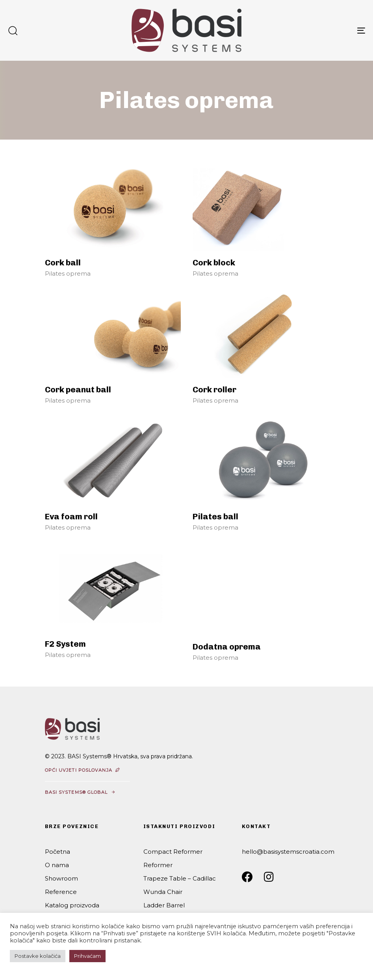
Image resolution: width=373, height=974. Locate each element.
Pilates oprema (68, 273)
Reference (61, 892)
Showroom (61, 878)
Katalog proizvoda (72, 905)
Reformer (158, 865)
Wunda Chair (162, 892)
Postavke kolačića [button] (38, 956)
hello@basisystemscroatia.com (288, 851)
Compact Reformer (172, 851)
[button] (12, 30)
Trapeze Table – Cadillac (179, 878)
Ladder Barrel (164, 905)
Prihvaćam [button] (87, 956)
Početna (57, 851)
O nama (57, 865)
